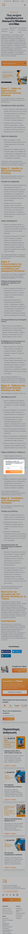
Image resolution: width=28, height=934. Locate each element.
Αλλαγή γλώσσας (14, 471)
